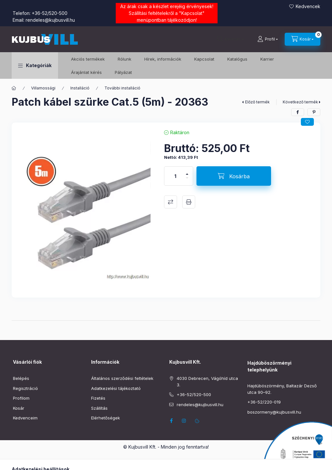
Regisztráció (25, 388)
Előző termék (257, 102)
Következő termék (300, 102)
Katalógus (237, 59)
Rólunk (124, 59)
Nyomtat (188, 201)
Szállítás (99, 408)
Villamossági (43, 88)
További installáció (122, 88)
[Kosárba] (233, 176)
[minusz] (187, 180)
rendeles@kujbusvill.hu (50, 20)
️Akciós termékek (88, 59)
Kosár (18, 408)
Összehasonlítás (170, 201)
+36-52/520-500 (49, 13)
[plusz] (187, 171)
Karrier (267, 59)
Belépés (21, 378)
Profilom (21, 398)
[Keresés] (230, 39)
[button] (35, 65)
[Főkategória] (14, 88)
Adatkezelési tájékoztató (116, 388)
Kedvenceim (25, 417)
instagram (184, 420)
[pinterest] (313, 112)
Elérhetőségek (105, 417)
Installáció (79, 88)
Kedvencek (308, 6)
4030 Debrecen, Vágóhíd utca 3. (207, 381)
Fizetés (98, 398)
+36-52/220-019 (264, 402)
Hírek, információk (162, 59)
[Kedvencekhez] (307, 122)
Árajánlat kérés (86, 72)
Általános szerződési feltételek (122, 378)
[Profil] (268, 39)
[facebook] (297, 112)
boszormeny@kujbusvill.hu (274, 412)
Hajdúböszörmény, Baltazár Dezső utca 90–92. (282, 389)
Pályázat (123, 72)
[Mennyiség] (175, 176)
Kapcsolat (191, 13)
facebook (171, 420)
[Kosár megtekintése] (302, 39)
